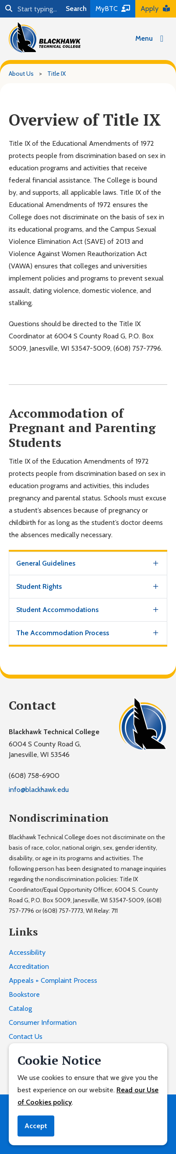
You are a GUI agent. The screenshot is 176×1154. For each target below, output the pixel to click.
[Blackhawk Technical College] (44, 37)
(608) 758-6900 (34, 775)
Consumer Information (43, 1022)
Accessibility (27, 952)
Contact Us (25, 1036)
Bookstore (24, 994)
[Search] (31, 9)
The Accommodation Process (62, 633)
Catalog (20, 1008)
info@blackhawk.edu (39, 789)
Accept (36, 1126)
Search (76, 8)
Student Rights (39, 586)
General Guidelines (45, 563)
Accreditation (29, 966)
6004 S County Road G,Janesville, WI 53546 (45, 749)
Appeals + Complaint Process (53, 980)
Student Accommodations (57, 609)
